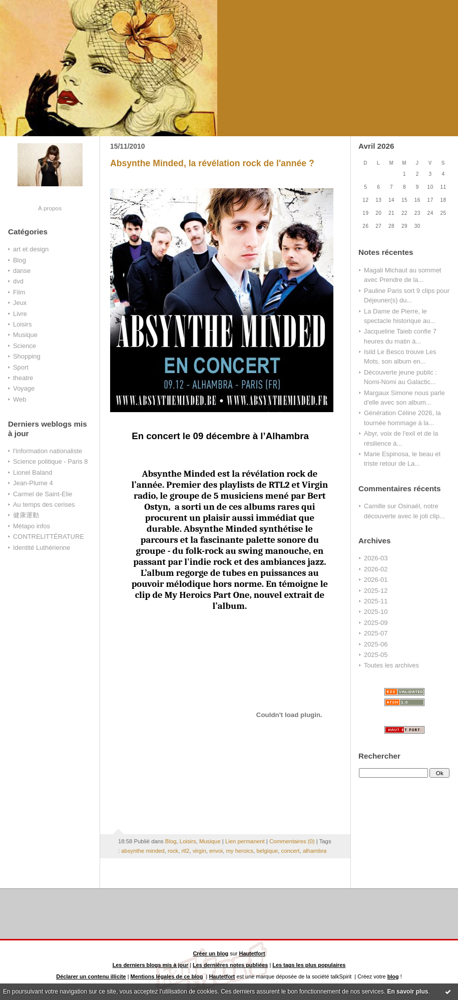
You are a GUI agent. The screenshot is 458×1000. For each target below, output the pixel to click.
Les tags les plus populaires (308, 965)
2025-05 (375, 654)
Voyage (24, 388)
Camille (374, 506)
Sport (21, 367)
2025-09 (375, 622)
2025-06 (375, 644)
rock (173, 851)
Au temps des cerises (44, 504)
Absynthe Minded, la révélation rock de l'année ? (212, 163)
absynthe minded (142, 851)
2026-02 (375, 569)
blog (393, 976)
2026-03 (375, 558)
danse (22, 270)
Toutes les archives (391, 665)
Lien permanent (245, 841)
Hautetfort (252, 953)
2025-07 (375, 633)
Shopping (27, 356)
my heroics (239, 851)
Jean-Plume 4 (33, 483)
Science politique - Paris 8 (50, 461)
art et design (31, 249)
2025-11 (375, 601)
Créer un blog (210, 953)
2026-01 (375, 579)
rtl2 (186, 851)
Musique (25, 335)
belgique (267, 851)
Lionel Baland (32, 472)
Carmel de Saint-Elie (43, 494)
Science (24, 346)
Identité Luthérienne (41, 547)
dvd (18, 281)
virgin (199, 851)
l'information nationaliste (47, 451)
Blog (19, 260)
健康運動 (26, 515)
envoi (216, 851)
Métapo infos (31, 526)
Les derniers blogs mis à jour (151, 965)
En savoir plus (407, 991)
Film (19, 292)
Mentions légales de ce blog (167, 976)
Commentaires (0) (292, 841)
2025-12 (375, 590)
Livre (20, 313)
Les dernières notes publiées (230, 965)
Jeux (20, 302)
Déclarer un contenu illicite (91, 976)
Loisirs (22, 324)
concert (290, 851)
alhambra (314, 851)
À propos (50, 208)
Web (19, 399)
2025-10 (375, 611)
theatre (23, 378)
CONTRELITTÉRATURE (48, 536)
